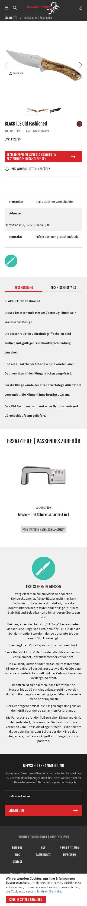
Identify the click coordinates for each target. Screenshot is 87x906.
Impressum (69, 855)
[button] (6, 65)
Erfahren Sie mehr (49, 891)
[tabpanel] (43, 491)
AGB (43, 848)
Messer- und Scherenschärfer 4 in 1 (43, 514)
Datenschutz (43, 855)
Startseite (11, 18)
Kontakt (17, 862)
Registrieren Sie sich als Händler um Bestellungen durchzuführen (31, 157)
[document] (44, 889)
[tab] (23, 289)
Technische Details (63, 288)
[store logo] (43, 8)
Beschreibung (23, 288)
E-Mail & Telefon (69, 848)
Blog (17, 855)
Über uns (17, 848)
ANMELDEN (80, 8)
